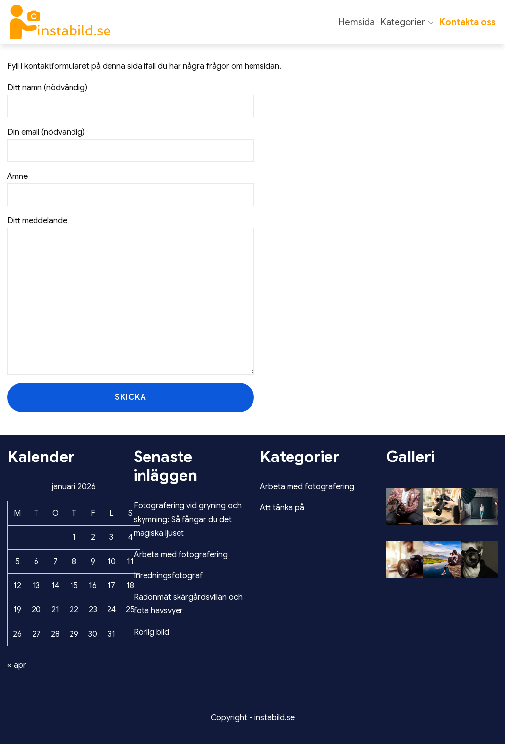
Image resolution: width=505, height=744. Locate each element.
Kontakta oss (467, 22)
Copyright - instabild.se (253, 718)
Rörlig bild (151, 632)
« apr (16, 665)
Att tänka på (282, 508)
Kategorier (407, 22)
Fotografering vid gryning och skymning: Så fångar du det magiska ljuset (188, 519)
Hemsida (357, 22)
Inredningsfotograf (168, 576)
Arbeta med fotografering (181, 555)
